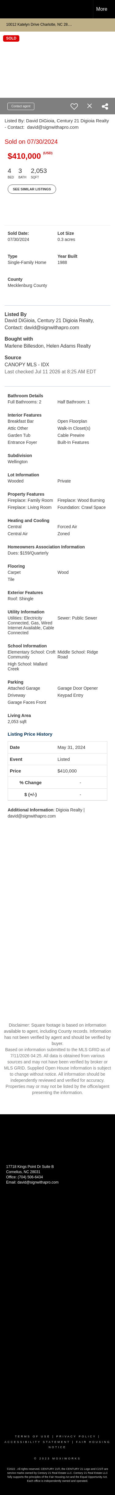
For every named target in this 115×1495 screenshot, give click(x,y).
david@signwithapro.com (38, 1182)
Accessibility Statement (37, 1442)
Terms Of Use (33, 1436)
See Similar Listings (32, 189)
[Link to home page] (10, 9)
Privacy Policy (76, 1436)
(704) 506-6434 (30, 1177)
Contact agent (20, 106)
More (101, 9)
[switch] (74, 106)
